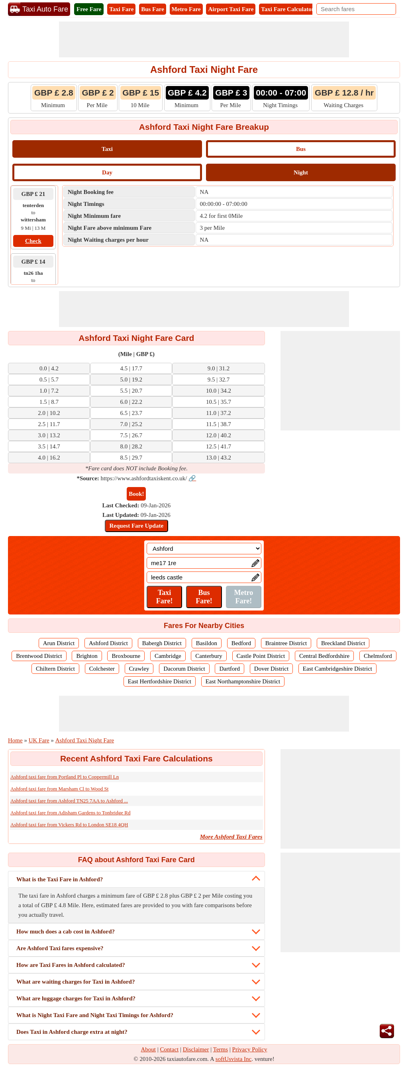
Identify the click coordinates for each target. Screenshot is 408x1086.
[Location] (204, 548)
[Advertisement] (204, 39)
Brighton (86, 656)
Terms (220, 1049)
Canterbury (208, 656)
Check (33, 241)
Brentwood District (39, 656)
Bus (301, 149)
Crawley (139, 668)
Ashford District (108, 643)
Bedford (241, 643)
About (148, 1049)
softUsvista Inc (233, 1059)
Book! (136, 494)
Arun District (59, 643)
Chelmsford (378, 656)
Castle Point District (261, 656)
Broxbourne (126, 656)
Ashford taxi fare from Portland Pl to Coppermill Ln (64, 777)
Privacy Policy (249, 1049)
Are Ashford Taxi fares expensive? (60, 948)
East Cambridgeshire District (337, 668)
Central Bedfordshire (324, 656)
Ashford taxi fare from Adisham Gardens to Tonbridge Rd (70, 813)
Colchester (102, 668)
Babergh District (162, 643)
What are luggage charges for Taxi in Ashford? (75, 998)
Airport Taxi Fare (230, 9)
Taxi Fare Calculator (287, 9)
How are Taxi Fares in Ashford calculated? (70, 965)
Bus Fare (152, 9)
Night (301, 172)
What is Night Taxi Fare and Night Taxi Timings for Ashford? (94, 1015)
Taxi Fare (121, 9)
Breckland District (343, 643)
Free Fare (88, 9)
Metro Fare (186, 9)
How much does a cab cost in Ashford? (65, 931)
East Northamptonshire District (243, 681)
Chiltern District (55, 668)
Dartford (229, 668)
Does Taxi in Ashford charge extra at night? (72, 1032)
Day (107, 172)
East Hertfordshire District (159, 681)
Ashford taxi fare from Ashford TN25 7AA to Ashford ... (69, 801)
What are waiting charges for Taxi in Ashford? (75, 981)
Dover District (271, 668)
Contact (169, 1049)
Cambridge (168, 656)
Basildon (206, 643)
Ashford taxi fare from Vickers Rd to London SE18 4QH (69, 825)
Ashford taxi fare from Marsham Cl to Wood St (59, 789)
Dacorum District (184, 668)
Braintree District (286, 643)
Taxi (107, 149)
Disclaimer (196, 1049)
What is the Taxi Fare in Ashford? (59, 879)
